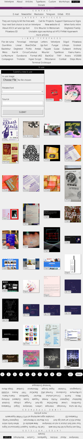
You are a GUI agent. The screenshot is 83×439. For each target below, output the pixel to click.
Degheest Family (72, 28)
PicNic (29, 49)
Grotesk (77, 45)
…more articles (41, 35)
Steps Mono (75, 59)
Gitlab (60, 14)
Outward (66, 49)
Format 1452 (36, 56)
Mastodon (39, 14)
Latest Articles (42, 17)
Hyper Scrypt (35, 59)
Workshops (64, 2)
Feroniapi (21, 42)
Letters (44, 42)
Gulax (57, 49)
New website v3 (52, 25)
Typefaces (41, 2)
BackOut (49, 56)
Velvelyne (55, 42)
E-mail (16, 14)
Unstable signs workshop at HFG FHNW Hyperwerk (53, 32)
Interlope (33, 42)
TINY (59, 56)
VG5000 (77, 56)
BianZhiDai (31, 45)
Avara (68, 56)
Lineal (19, 45)
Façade (47, 49)
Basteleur (6, 49)
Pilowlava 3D (11, 32)
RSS (68, 14)
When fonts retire (72, 25)
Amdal (38, 49)
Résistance (50, 59)
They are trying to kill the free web (18, 21)
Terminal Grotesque (41, 63)
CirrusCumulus (30, 52)
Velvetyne (9, 2)
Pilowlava (76, 42)
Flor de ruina (8, 42)
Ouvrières (7, 45)
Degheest (18, 49)
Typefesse (59, 52)
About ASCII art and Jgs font (16, 28)
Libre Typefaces (42, 38)
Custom (52, 2)
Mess (4, 52)
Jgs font (44, 45)
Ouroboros (22, 56)
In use (76, 2)
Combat (62, 59)
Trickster (21, 59)
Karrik (15, 52)
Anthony (77, 49)
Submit (22, 112)
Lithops (65, 45)
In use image (8, 76)
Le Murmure (7, 56)
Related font (8, 88)
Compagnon (7, 59)
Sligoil (66, 42)
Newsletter (26, 14)
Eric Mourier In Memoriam (47, 28)
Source (5, 99)
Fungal (55, 45)
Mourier (45, 52)
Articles (29, 2)
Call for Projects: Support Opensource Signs (60, 21)
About (19, 2)
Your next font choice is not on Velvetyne (21, 25)
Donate (41, 5)
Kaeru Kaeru (74, 52)
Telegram (50, 14)
